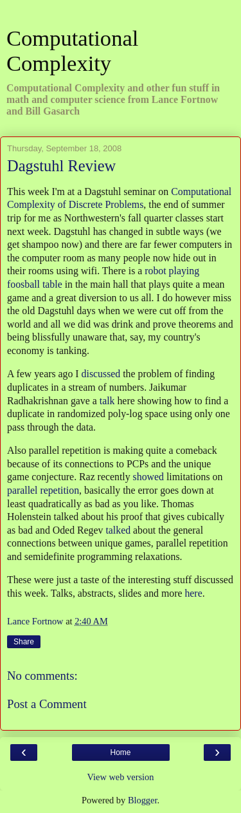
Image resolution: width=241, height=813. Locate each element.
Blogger (142, 800)
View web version (120, 777)
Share (23, 641)
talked (117, 530)
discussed (101, 373)
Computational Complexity (72, 50)
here (193, 593)
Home (120, 752)
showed (148, 476)
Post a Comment (47, 704)
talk (107, 400)
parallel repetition (43, 490)
